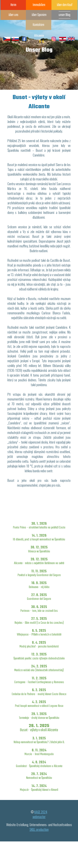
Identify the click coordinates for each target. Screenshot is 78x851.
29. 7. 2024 (39, 775)
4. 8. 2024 (39, 764)
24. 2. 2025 (39, 668)
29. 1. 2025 (39, 715)
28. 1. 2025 (39, 727)
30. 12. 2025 (39, 549)
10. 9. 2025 (39, 584)
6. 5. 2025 (39, 632)
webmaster (39, 816)
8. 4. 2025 (39, 644)
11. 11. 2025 (39, 573)
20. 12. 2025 (39, 561)
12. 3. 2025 (39, 656)
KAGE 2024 (40, 812)
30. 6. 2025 (39, 608)
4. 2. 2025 (39, 703)
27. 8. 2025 (39, 596)
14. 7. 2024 (39, 787)
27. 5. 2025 (39, 620)
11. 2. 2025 (39, 680)
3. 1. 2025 (39, 740)
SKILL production (39, 829)
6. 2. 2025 (39, 692)
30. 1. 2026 (39, 525)
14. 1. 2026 (39, 537)
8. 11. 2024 (39, 752)
